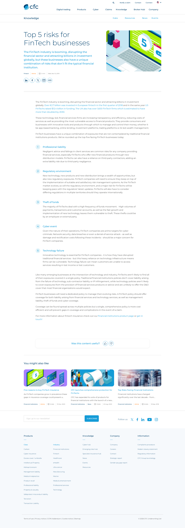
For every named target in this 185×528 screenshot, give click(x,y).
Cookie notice (67, 519)
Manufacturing (59, 472)
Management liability (32, 472)
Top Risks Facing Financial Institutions (135, 390)
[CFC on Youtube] (148, 419)
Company (153, 9)
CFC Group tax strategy (146, 458)
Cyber (96, 9)
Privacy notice (40, 519)
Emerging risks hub (90, 449)
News (144, 18)
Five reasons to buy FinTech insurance (41, 390)
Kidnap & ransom (30, 467)
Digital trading (63, 9)
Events (155, 18)
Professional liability (31, 485)
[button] (113, 2)
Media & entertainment (62, 481)
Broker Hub (139, 9)
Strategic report (116, 458)
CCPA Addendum (54, 519)
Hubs (115, 18)
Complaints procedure (146, 445)
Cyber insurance (30, 454)
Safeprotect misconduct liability (36, 494)
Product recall (29, 481)
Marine (55, 476)
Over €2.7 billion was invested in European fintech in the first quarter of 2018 (83, 105)
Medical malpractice (31, 476)
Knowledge (121, 9)
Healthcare (57, 458)
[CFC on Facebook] (136, 419)
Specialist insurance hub (92, 454)
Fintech (56, 454)
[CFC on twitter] (131, 419)
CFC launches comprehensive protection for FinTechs (91, 391)
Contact (138, 3)
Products (81, 9)
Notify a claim (125, 3)
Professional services (61, 485)
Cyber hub (87, 445)
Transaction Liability (31, 503)
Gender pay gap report (118, 463)
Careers (113, 449)
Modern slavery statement (148, 449)
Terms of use (29, 519)
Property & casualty (31, 490)
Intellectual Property (31, 463)
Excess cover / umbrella (33, 458)
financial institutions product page (116, 316)
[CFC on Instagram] (155, 419)
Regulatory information (146, 454)
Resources (130, 18)
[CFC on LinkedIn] (142, 419)
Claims (108, 9)
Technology (57, 490)
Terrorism (27, 499)
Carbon (26, 449)
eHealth (56, 463)
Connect (149, 3)
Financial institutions (61, 449)
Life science (57, 467)
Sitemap (77, 519)
